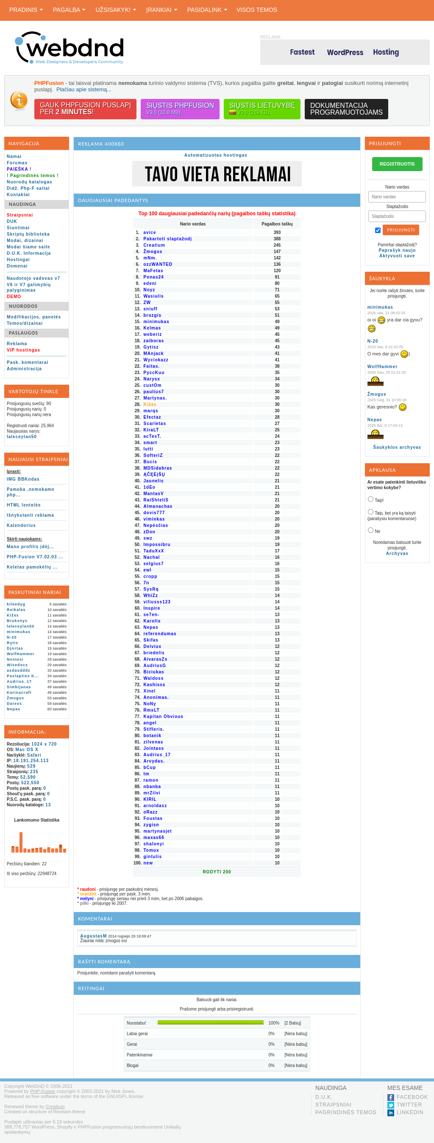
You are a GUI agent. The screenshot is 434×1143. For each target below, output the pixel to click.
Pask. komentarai (27, 362)
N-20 (12, 637)
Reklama (17, 343)
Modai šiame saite (28, 247)
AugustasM (93, 936)
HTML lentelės (24, 505)
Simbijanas (19, 687)
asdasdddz (19, 670)
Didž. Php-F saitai (28, 188)
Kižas (13, 615)
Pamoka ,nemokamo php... (31, 492)
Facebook (412, 1097)
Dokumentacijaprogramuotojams (346, 109)
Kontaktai (18, 194)
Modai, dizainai (25, 240)
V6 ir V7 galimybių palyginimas (29, 287)
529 (31, 766)
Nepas (13, 709)
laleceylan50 (22, 436)
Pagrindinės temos (346, 1112)
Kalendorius (21, 525)
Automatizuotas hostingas (216, 155)
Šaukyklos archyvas (397, 447)
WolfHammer (20, 654)
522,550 (30, 782)
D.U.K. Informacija (29, 253)
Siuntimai (18, 227)
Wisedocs (17, 665)
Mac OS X (27, 749)
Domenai (17, 266)
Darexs (14, 703)
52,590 (28, 777)
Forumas (17, 162)
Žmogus (15, 698)
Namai (14, 156)
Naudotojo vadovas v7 (33, 278)
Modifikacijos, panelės (34, 317)
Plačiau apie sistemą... (83, 89)
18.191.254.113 (31, 760)
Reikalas (16, 610)
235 (34, 771)
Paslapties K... (23, 676)
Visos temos (256, 9)
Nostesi (15, 659)
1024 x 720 (44, 744)
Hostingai (18, 259)
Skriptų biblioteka (28, 234)
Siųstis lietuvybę (262, 109)
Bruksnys (17, 621)
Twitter (409, 1105)
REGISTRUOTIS (397, 163)
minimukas (19, 632)
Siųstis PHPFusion (180, 109)
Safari (34, 755)
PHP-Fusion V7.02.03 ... (35, 557)
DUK (12, 221)
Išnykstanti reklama (30, 515)
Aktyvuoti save (397, 255)
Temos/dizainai (25, 323)
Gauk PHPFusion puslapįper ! (85, 108)
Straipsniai (333, 1105)
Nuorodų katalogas (30, 182)
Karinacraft (19, 692)
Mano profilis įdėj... (30, 546)
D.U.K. (324, 1097)
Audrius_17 (19, 681)
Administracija (24, 368)
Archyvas (397, 553)
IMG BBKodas (23, 479)
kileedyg (16, 604)
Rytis (12, 643)
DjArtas (15, 648)
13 (48, 804)
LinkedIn (410, 1112)
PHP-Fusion (42, 1091)
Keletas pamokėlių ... (32, 567)
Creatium (55, 1106)
